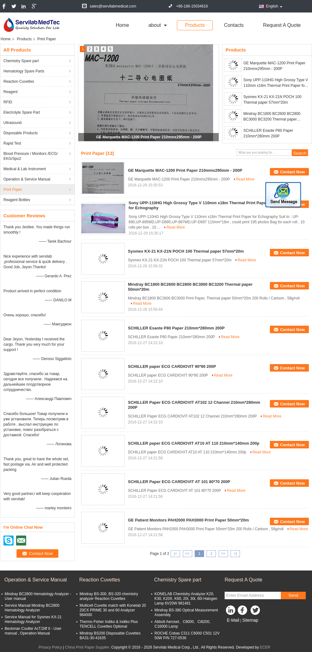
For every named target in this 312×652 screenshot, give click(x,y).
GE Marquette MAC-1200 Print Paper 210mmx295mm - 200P (149, 137)
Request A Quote (282, 25)
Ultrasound (12, 123)
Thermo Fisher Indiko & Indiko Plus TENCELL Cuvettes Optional (109, 624)
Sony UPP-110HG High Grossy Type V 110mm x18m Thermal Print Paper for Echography (275, 83)
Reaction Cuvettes (18, 81)
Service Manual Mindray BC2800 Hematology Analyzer (32, 607)
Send (293, 595)
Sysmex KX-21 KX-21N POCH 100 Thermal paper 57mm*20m (272, 100)
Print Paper (12, 189)
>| (235, 553)
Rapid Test (12, 143)
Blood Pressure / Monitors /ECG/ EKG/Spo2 (30, 156)
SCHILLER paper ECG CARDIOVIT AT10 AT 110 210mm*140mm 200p (193, 443)
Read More (245, 179)
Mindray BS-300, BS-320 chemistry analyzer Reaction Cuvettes (109, 596)
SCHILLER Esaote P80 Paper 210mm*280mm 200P (268, 133)
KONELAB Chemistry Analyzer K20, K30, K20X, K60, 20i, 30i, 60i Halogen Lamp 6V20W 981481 (185, 598)
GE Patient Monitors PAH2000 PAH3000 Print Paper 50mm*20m (188, 520)
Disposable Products (20, 133)
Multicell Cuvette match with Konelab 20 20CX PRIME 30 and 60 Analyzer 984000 (113, 610)
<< (187, 553)
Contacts (234, 25)
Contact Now (292, 172)
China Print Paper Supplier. (88, 647)
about (155, 25)
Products (195, 25)
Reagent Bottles (16, 200)
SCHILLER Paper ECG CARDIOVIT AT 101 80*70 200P (179, 481)
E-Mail (233, 620)
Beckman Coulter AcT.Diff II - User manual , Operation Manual (33, 630)
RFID (7, 102)
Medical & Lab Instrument (24, 169)
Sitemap (250, 620)
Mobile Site (236, 628)
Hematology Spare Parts (23, 71)
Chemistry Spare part (21, 61)
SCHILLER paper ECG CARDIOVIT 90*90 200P (172, 366)
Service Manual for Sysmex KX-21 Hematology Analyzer (33, 619)
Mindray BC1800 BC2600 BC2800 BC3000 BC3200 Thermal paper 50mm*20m (271, 116)
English (274, 6)
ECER (265, 647)
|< (175, 553)
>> (223, 553)
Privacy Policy (50, 647)
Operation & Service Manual (26, 179)
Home (122, 25)
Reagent (10, 92)
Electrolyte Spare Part (21, 112)
